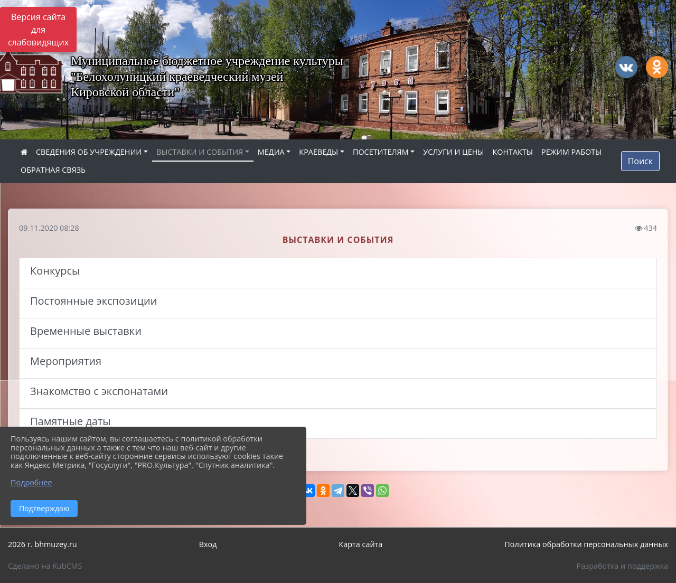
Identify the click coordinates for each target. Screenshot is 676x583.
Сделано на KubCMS (45, 566)
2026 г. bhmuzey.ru (42, 544)
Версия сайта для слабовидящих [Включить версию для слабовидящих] (38, 29)
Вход (208, 544)
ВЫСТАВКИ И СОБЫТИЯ (199, 152)
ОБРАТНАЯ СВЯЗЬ (53, 170)
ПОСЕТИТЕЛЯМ (381, 152)
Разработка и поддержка (622, 566)
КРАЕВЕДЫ (318, 152)
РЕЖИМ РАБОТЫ (571, 152)
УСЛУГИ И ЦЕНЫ (453, 152)
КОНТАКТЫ (512, 152)
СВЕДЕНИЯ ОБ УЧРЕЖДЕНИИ (89, 152)
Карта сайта (360, 544)
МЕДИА (271, 152)
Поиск (640, 161)
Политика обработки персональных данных (586, 544)
